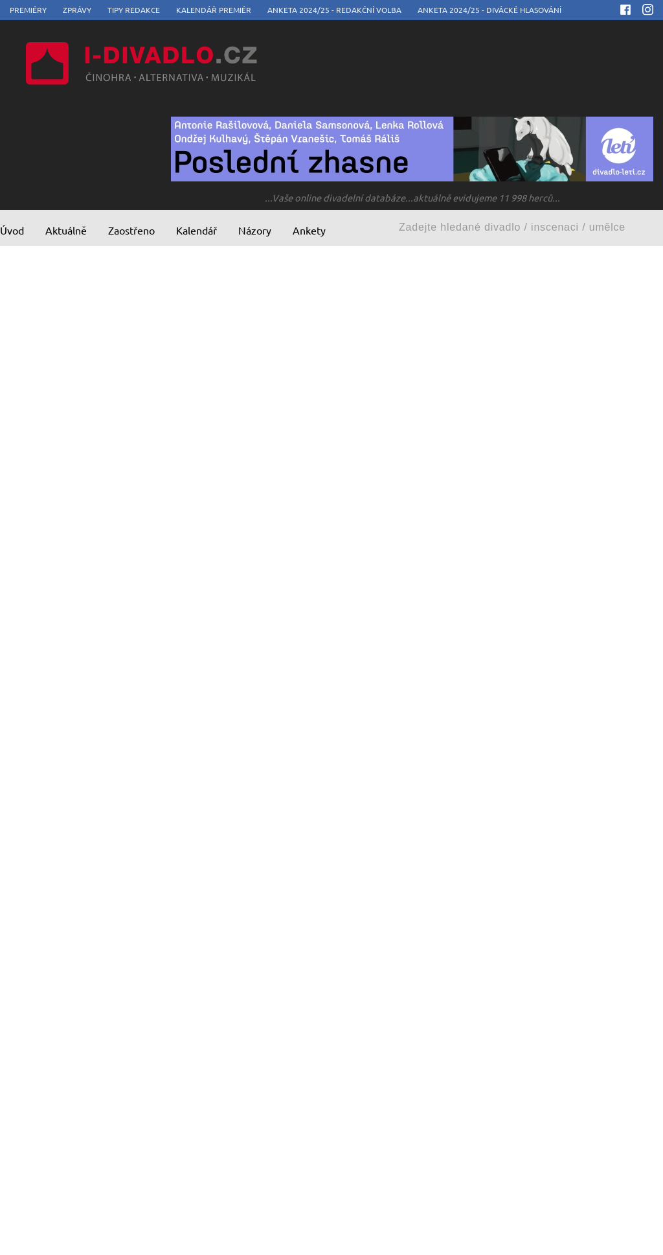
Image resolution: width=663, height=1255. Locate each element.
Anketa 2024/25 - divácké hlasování (489, 10)
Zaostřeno (131, 230)
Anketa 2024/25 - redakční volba (334, 10)
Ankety (309, 230)
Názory (254, 230)
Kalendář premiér (213, 10)
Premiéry (28, 10)
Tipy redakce (133, 10)
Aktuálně (66, 230)
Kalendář (196, 230)
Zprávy (77, 10)
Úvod (12, 230)
